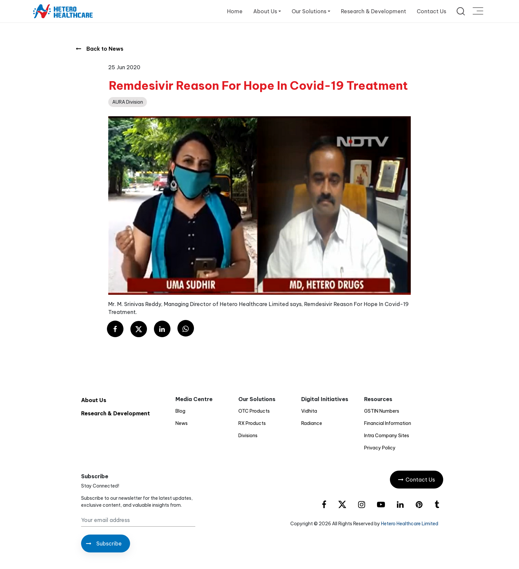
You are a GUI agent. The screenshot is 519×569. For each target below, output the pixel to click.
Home (235, 11)
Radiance (311, 423)
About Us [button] (265, 11)
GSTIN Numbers (381, 411)
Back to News (99, 48)
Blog (180, 411)
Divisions (248, 436)
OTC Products (254, 411)
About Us (93, 400)
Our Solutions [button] (309, 11)
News (181, 423)
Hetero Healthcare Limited (409, 524)
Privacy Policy (380, 448)
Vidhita (309, 411)
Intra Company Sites (386, 436)
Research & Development (373, 11)
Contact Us (431, 11)
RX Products (252, 423)
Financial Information (387, 423)
